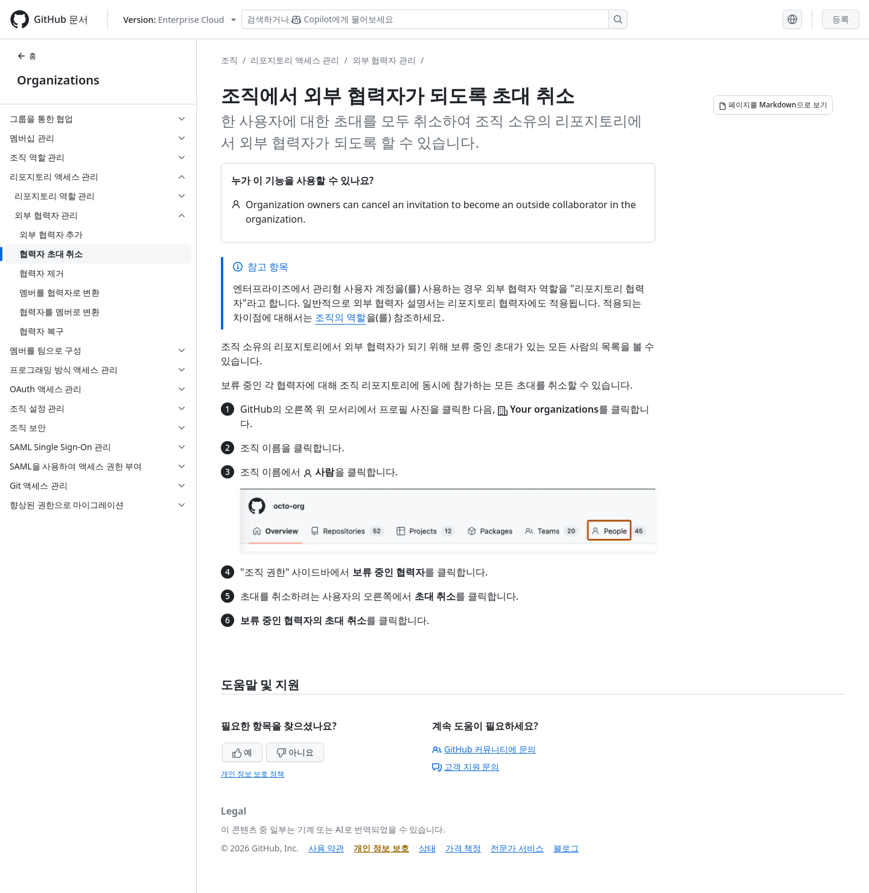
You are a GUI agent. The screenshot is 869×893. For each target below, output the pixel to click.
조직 (229, 60)
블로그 (566, 848)
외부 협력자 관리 (384, 60)
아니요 (295, 752)
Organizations (58, 80)
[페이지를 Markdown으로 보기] (773, 105)
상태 (427, 848)
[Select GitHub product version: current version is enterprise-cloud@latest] (179, 19)
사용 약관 (326, 848)
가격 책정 (463, 848)
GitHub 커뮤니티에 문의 (484, 749)
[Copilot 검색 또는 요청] (434, 19)
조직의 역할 (340, 317)
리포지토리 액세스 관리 (294, 60)
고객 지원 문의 (465, 766)
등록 (840, 19)
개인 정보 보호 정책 (252, 774)
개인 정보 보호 (381, 848)
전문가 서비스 (517, 848)
